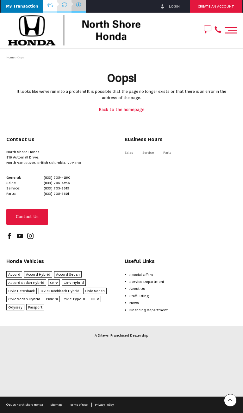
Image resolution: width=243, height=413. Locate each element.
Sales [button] (129, 153)
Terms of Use (78, 405)
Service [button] (148, 153)
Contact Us (27, 217)
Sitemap (56, 405)
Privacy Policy (104, 405)
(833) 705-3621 (56, 193)
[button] (22, 6)
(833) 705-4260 (57, 177)
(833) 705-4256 (57, 182)
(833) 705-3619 (56, 188)
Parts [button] (167, 153)
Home (10, 57)
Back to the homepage (122, 110)
